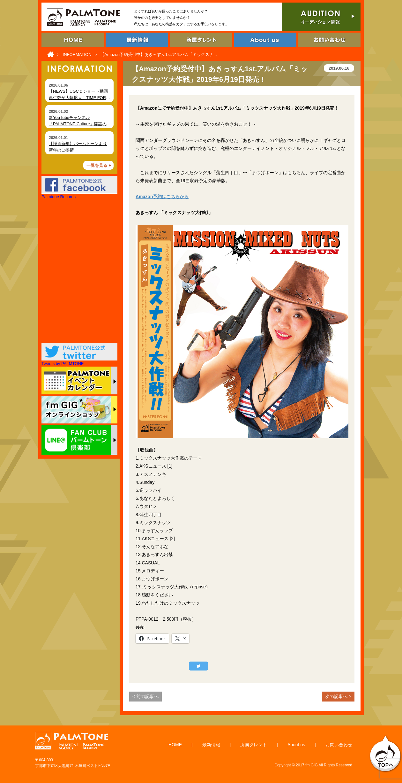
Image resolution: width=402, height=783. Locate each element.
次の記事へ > (338, 696)
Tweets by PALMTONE (62, 363)
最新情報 (211, 744)
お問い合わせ (338, 744)
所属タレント (253, 744)
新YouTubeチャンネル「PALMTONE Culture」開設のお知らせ (80, 123)
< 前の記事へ (145, 696)
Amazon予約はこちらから (162, 196)
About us (296, 744)
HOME (175, 744)
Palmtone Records (58, 196)
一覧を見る (96, 165)
